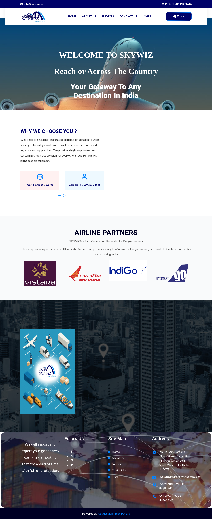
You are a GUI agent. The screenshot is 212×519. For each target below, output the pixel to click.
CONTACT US (128, 16)
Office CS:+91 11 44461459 (170, 498)
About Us (118, 458)
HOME (72, 16)
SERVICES (107, 16)
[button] (60, 195)
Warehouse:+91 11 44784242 (171, 486)
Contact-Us (119, 470)
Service (116, 464)
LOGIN (147, 16)
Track (115, 476)
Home (116, 451)
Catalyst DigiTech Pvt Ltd (114, 513)
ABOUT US (89, 16)
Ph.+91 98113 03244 (178, 4)
